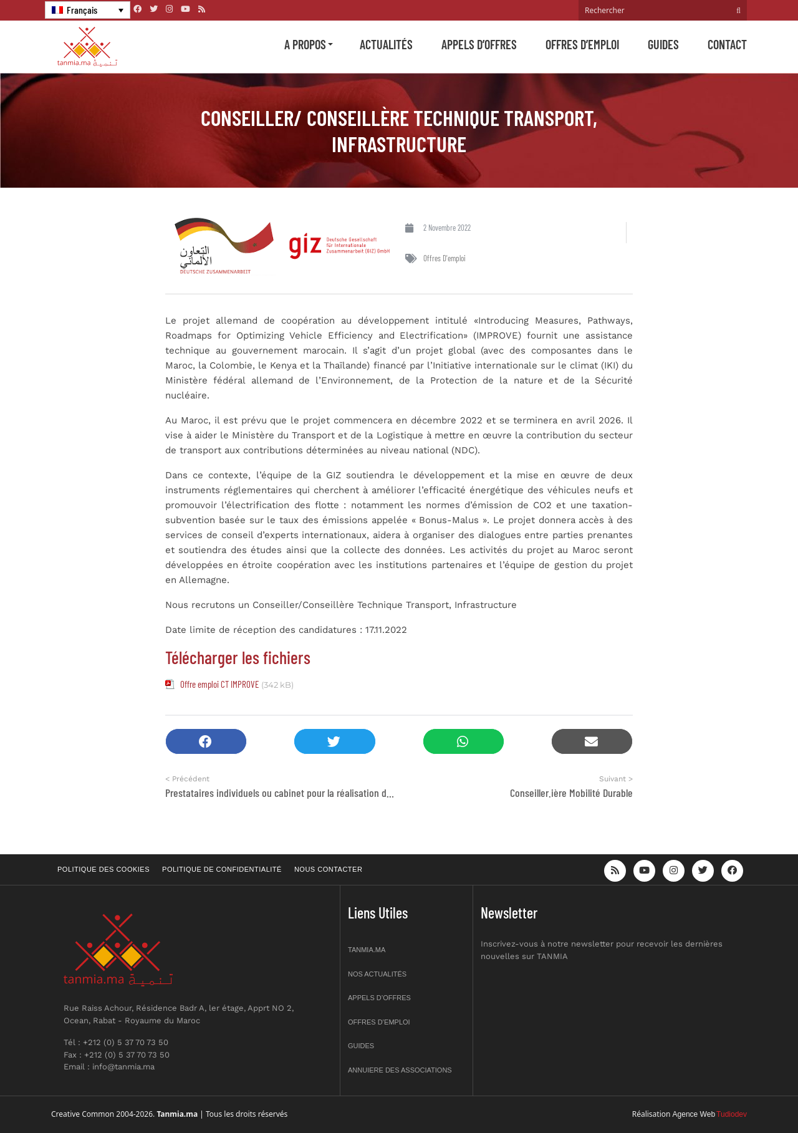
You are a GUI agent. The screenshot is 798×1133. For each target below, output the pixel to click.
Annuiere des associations (400, 1070)
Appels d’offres (479, 44)
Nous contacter (328, 869)
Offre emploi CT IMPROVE (219, 684)
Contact (727, 44)
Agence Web (694, 1114)
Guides (663, 44)
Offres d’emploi (582, 44)
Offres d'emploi (444, 258)
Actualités (386, 44)
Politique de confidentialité (222, 869)
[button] (206, 741)
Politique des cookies (103, 869)
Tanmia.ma (366, 949)
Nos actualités (377, 974)
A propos (305, 44)
